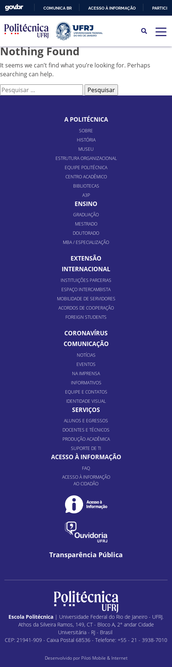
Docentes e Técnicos (86, 430)
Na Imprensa (86, 373)
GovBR (14, 7)
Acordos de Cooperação (86, 308)
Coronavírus (86, 333)
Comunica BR (57, 8)
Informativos (86, 383)
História (86, 140)
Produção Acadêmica (86, 439)
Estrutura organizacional (86, 158)
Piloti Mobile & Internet (104, 658)
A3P (86, 195)
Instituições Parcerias (86, 280)
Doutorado (86, 233)
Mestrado (86, 224)
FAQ (86, 468)
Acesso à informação (112, 8)
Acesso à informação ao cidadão (86, 480)
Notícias (86, 355)
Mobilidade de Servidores (86, 299)
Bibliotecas (86, 186)
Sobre (86, 131)
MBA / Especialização (86, 242)
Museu (86, 149)
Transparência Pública (86, 555)
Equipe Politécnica (86, 167)
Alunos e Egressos (86, 421)
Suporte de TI (86, 448)
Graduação (86, 215)
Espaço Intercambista (86, 289)
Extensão (86, 258)
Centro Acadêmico (86, 177)
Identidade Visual (86, 401)
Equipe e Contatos (86, 392)
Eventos (86, 364)
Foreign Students (86, 317)
